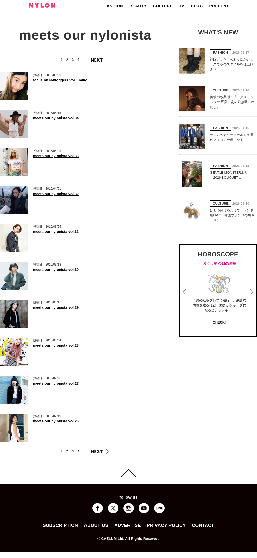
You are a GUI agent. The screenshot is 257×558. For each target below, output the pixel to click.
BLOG (197, 6)
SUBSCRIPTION (60, 525)
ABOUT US (96, 525)
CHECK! (219, 322)
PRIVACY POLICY (166, 525)
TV (181, 6)
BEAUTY (138, 6)
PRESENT (219, 6)
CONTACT (203, 525)
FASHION (113, 6)
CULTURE (163, 6)
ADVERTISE (127, 525)
